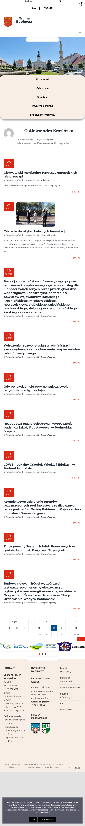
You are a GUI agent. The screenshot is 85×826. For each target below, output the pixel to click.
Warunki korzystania (51, 767)
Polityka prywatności (34, 767)
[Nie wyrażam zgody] (79, 810)
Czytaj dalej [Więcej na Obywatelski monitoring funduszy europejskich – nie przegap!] (76, 192)
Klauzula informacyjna (66, 695)
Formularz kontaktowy (65, 670)
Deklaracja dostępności (66, 679)
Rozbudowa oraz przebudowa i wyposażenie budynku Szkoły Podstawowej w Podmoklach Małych (39, 427)
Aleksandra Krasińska (13, 180)
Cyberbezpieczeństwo (70, 687)
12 (31, 628)
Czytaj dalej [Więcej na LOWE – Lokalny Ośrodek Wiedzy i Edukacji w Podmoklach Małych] (76, 478)
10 (17, 628)
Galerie (53, 235)
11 (24, 628)
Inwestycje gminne (42, 105)
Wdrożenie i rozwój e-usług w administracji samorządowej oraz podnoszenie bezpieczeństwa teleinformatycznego (42, 349)
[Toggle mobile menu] (80, 33)
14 (46, 628)
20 (47, 634)
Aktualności (42, 79)
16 (61, 628)
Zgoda (33, 819)
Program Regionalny (48, 316)
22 (62, 634)
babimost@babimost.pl (14, 696)
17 (68, 628)
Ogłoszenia (42, 88)
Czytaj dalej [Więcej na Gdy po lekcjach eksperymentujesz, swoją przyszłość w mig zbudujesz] (76, 400)
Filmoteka (42, 96)
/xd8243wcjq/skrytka (13, 703)
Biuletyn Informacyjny (42, 114)
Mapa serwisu (66, 709)
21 (54, 634)
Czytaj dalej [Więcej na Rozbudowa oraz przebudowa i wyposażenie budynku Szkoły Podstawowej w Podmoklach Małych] (76, 441)
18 (76, 628)
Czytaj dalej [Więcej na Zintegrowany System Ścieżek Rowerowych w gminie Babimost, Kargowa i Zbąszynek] (76, 560)
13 (39, 628)
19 (40, 634)
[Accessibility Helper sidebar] (81, 4)
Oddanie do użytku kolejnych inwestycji (35, 231)
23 (69, 634)
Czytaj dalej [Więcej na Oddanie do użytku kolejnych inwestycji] (76, 257)
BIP (61, 703)
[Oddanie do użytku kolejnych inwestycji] (35, 214)
